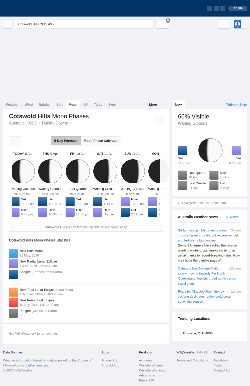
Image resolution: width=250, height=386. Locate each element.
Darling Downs (55, 123)
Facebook (221, 360)
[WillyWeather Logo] (26, 8)
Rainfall (45, 104)
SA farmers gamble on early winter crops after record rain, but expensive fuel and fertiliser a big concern (209, 245)
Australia (17, 123)
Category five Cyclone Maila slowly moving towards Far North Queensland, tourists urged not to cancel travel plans (209, 275)
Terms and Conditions (192, 360)
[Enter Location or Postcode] (84, 24)
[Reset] (140, 24)
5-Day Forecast (65, 141)
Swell (112, 104)
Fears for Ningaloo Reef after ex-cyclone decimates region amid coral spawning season (209, 296)
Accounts (145, 360)
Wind (29, 104)
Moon (73, 104)
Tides (98, 104)
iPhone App (110, 360)
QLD (33, 123)
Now (178, 104)
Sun (60, 104)
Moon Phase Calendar (101, 141)
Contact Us (222, 370)
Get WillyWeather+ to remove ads (202, 203)
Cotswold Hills (73, 123)
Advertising (147, 375)
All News (231, 217)
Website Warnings (152, 370)
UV (85, 104)
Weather (12, 104)
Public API (146, 380)
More (153, 104)
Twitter (218, 365)
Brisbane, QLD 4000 (198, 333)
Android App (110, 365)
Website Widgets (151, 365)
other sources (38, 365)
